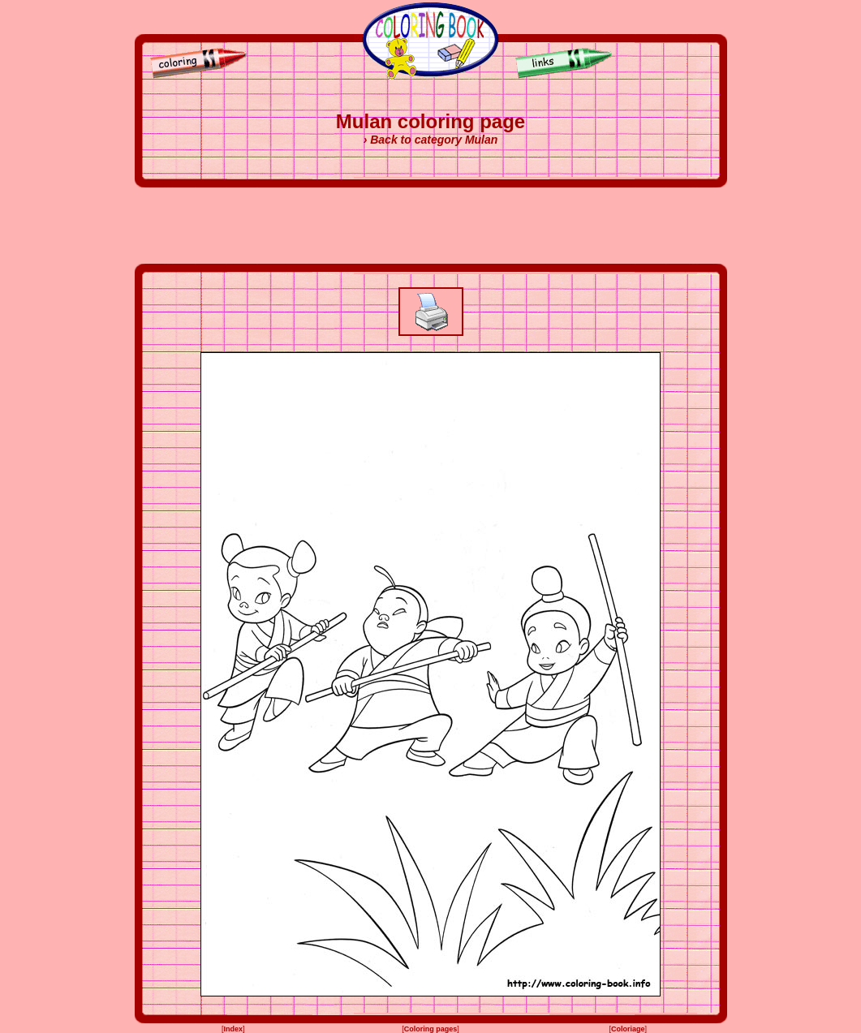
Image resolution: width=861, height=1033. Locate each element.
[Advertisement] (431, 225)
